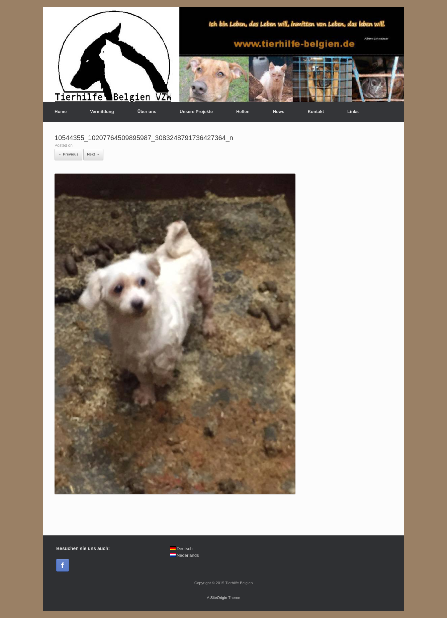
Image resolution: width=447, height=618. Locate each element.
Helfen (243, 111)
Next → (93, 154)
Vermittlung (102, 111)
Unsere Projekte (196, 111)
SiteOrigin (218, 598)
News (278, 111)
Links (353, 111)
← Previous (68, 154)
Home (61, 111)
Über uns (147, 111)
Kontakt (316, 111)
